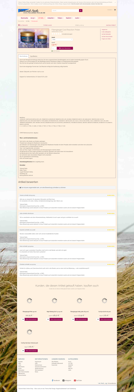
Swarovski (54, 365)
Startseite (24, 18)
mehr (77, 18)
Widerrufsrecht (39, 368)
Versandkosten (112, 383)
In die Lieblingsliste (106, 31)
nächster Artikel (110, 25)
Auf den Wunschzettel (107, 36)
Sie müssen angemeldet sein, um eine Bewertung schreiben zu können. (43, 187)
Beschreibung (23, 56)
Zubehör (51, 18)
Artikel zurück (48, 25)
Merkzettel (21, 370)
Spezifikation (33, 56)
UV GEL (41, 18)
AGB (36, 363)
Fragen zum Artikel (106, 38)
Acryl (33, 18)
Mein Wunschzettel (23, 372)
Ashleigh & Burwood (57, 363)
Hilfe (19, 363)
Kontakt (20, 361)
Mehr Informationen (31, 319)
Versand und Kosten (40, 366)
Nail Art (69, 18)
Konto (20, 368)
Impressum (38, 361)
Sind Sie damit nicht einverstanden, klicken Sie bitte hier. (87, 4)
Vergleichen (104, 29)
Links (19, 365)
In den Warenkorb (65, 48)
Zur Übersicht (24, 25)
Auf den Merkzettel (106, 34)
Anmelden (110, 9)
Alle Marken (55, 361)
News (36, 372)
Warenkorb (21, 366)
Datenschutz (38, 365)
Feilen (60, 18)
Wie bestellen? (39, 370)
